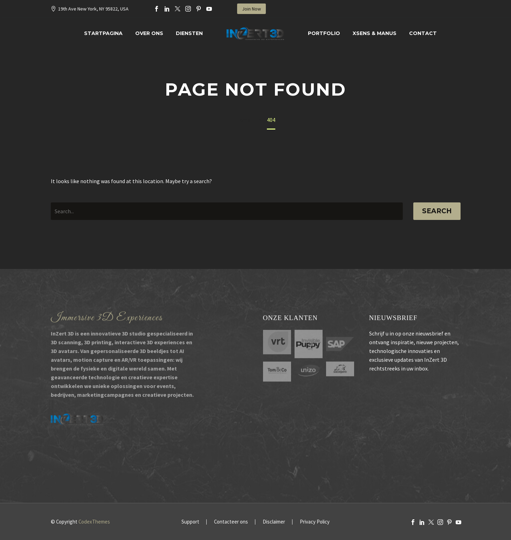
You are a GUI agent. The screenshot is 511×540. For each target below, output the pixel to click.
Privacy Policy (315, 522)
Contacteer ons (231, 522)
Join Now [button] (251, 9)
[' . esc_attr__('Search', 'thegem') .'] (227, 211)
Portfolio (324, 33)
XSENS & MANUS (374, 33)
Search (437, 211)
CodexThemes (94, 521)
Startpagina (103, 33)
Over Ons (149, 33)
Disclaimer (274, 522)
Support (190, 522)
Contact (423, 33)
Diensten (189, 33)
